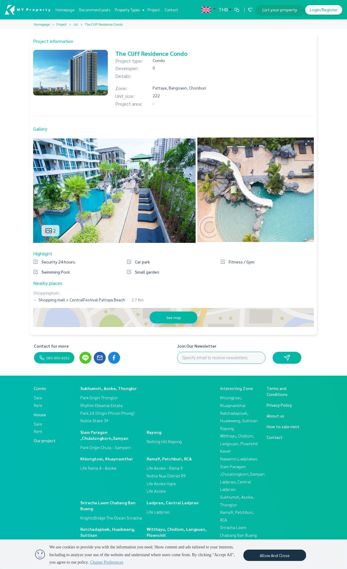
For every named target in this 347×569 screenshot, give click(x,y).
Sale (38, 397)
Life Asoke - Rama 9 (165, 468)
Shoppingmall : (47, 292)
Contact (171, 9)
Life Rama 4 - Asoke (98, 468)
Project (154, 9)
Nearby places (47, 283)
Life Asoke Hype (161, 483)
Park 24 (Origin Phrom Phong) (107, 413)
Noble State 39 (94, 420)
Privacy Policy (279, 405)
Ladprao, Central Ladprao (173, 502)
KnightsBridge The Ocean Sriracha (111, 517)
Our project (45, 440)
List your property (279, 9)
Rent (38, 405)
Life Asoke (156, 491)
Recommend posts (94, 9)
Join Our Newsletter (197, 346)
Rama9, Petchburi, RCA (169, 458)
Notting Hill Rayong (164, 441)
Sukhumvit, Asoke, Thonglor (108, 388)
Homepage (65, 9)
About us (275, 415)
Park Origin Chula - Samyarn (105, 447)
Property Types (129, 9)
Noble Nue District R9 (166, 475)
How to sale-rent (283, 426)
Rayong (154, 432)
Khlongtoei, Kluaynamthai (106, 458)
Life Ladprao (158, 511)
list (75, 24)
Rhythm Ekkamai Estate (101, 405)
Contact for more (51, 346)
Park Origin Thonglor (99, 397)
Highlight (42, 253)
